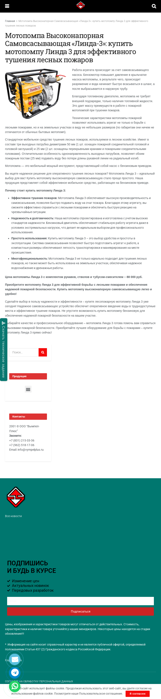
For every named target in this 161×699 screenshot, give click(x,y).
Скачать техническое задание (3, 349)
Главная (10, 21)
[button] (28, 389)
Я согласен (137, 693)
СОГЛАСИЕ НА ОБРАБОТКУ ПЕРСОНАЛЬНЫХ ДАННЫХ (39, 681)
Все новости (13, 516)
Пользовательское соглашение (100, 693)
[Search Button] (43, 352)
